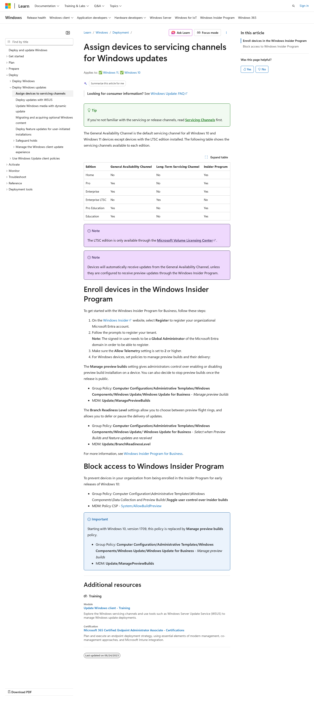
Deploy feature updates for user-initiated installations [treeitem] (43, 131)
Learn (87, 32)
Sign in (304, 5)
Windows (102, 32)
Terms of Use (159, 688)
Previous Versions (39, 688)
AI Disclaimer (14, 688)
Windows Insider (115, 320)
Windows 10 (132, 72)
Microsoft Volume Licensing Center (185, 240)
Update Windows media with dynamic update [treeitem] (41, 108)
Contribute (78, 688)
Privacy (95, 688)
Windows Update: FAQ (167, 93)
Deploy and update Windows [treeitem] (28, 50)
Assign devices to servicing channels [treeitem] (40, 93)
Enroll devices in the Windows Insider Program (275, 41)
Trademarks (180, 688)
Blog (59, 688)
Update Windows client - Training (107, 608)
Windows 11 (110, 72)
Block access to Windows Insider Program (271, 46)
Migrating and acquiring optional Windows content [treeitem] (44, 120)
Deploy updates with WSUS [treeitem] (34, 100)
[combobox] (39, 41)
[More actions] (226, 32)
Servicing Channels (200, 119)
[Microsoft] (8, 6)
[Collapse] (67, 33)
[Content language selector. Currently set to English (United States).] (25, 677)
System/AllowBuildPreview (141, 505)
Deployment (121, 32)
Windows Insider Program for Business (153, 453)
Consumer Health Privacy (125, 688)
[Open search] (293, 6)
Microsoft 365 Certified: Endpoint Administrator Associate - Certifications (134, 630)
